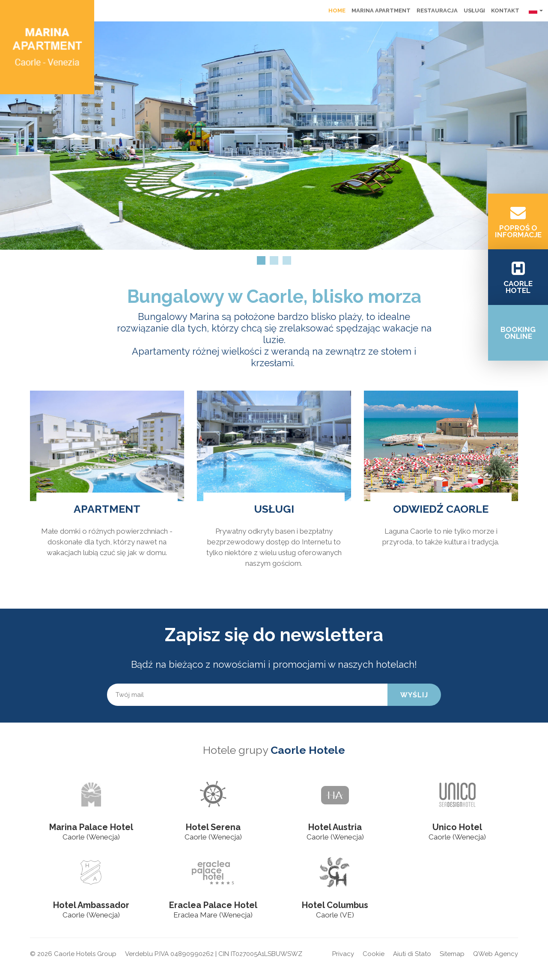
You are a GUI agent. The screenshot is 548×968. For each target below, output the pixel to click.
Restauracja (437, 10)
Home (336, 10)
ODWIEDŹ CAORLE (440, 508)
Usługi (474, 10)
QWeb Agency (495, 954)
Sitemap (452, 954)
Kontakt (505, 10)
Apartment (107, 508)
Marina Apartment (381, 10)
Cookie (373, 954)
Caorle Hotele (308, 750)
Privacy (343, 954)
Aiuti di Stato (412, 954)
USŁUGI (274, 508)
